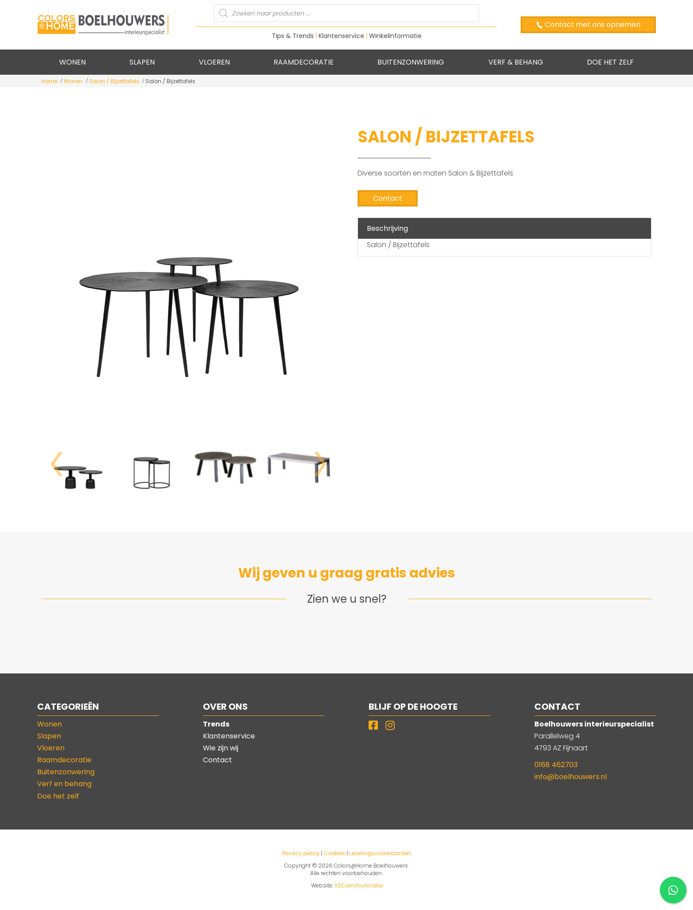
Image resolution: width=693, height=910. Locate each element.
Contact (387, 198)
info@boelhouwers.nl (570, 777)
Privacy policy (301, 853)
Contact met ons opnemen (591, 24)
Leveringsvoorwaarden (380, 853)
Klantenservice (341, 35)
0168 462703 (556, 765)
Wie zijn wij (220, 748)
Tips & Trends (293, 35)
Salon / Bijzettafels (114, 81)
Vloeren (51, 748)
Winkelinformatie (395, 35)
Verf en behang (64, 784)
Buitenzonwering (66, 772)
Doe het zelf (58, 796)
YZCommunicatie (358, 885)
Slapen (49, 736)
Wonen (73, 81)
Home (49, 81)
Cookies (334, 853)
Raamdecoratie (64, 760)
